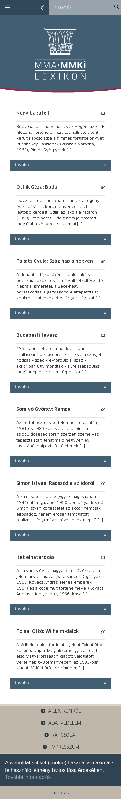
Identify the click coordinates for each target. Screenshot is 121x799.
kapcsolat (61, 735)
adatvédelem (60, 723)
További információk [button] (28, 777)
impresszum (60, 747)
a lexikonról (60, 711)
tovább (22, 165)
